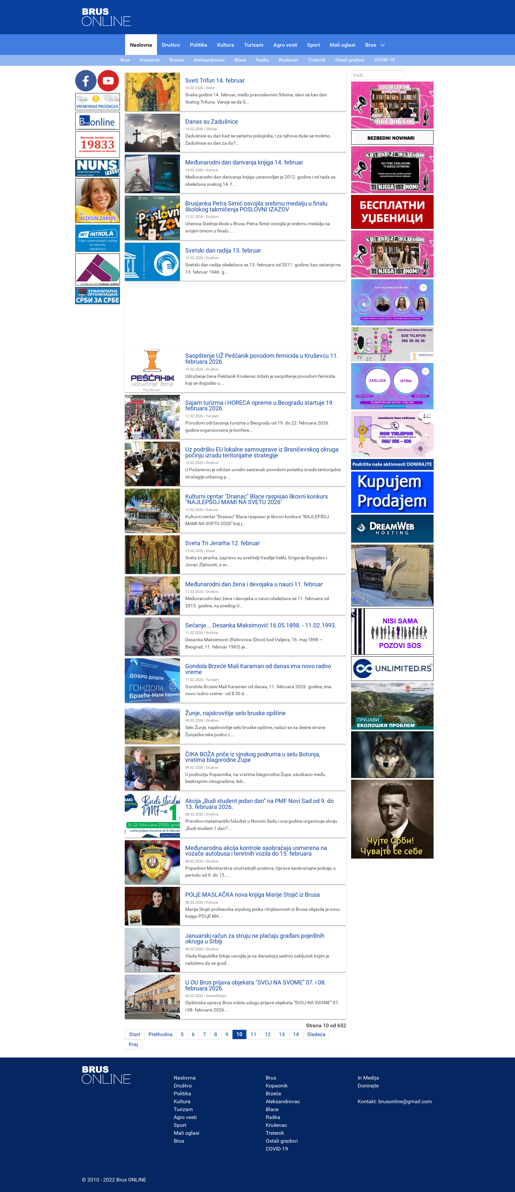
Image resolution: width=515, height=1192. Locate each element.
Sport (180, 1125)
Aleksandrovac (283, 1101)
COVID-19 (277, 1149)
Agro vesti (185, 1117)
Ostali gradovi (282, 1141)
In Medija (368, 1078)
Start (134, 1034)
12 (268, 1034)
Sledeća (316, 1034)
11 (254, 1034)
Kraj (133, 1044)
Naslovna (185, 1078)
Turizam (183, 1109)
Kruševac (276, 1125)
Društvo (183, 1086)
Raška (273, 1117)
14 (296, 1034)
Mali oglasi (186, 1133)
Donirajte (368, 1086)
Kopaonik (277, 1086)
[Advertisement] (97, 404)
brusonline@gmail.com (405, 1101)
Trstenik (275, 1133)
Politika (182, 1093)
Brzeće (273, 1093)
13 (282, 1034)
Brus (179, 1141)
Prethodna (160, 1034)
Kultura (182, 1101)
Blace (272, 1109)
